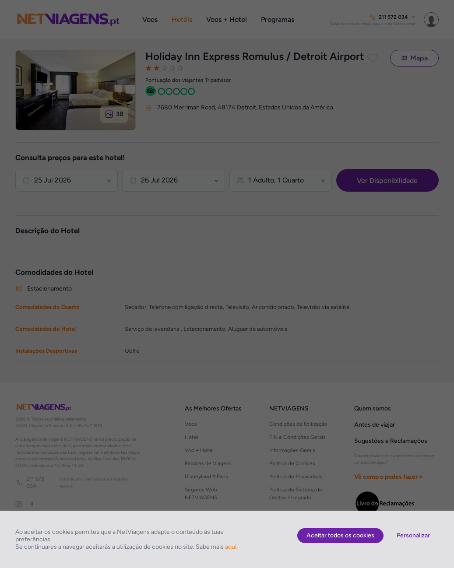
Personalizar (413, 535)
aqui (230, 546)
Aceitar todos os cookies (340, 535)
